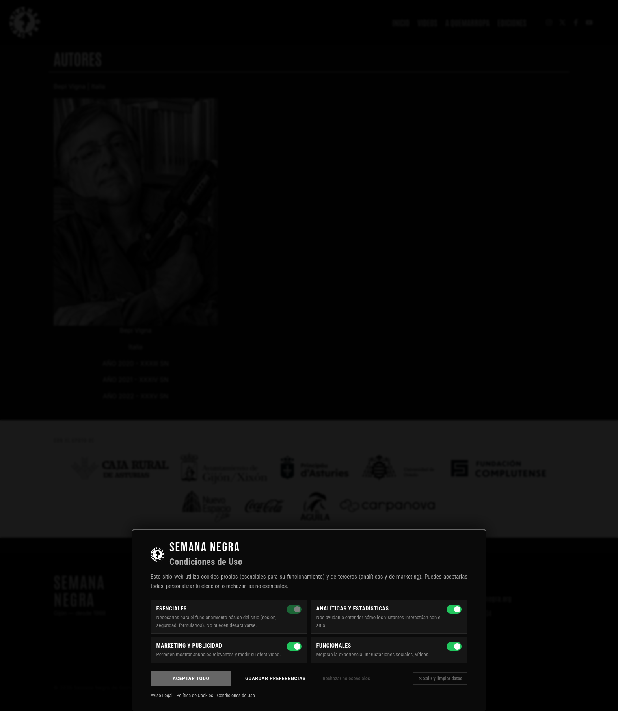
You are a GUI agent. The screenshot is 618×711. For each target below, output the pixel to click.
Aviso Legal (162, 695)
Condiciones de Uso (236, 695)
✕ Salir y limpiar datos (440, 678)
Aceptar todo (191, 678)
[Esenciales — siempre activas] (294, 609)
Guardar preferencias (275, 678)
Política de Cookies (195, 695)
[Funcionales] (454, 646)
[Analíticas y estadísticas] (454, 609)
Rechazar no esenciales (346, 678)
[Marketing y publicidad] (294, 646)
